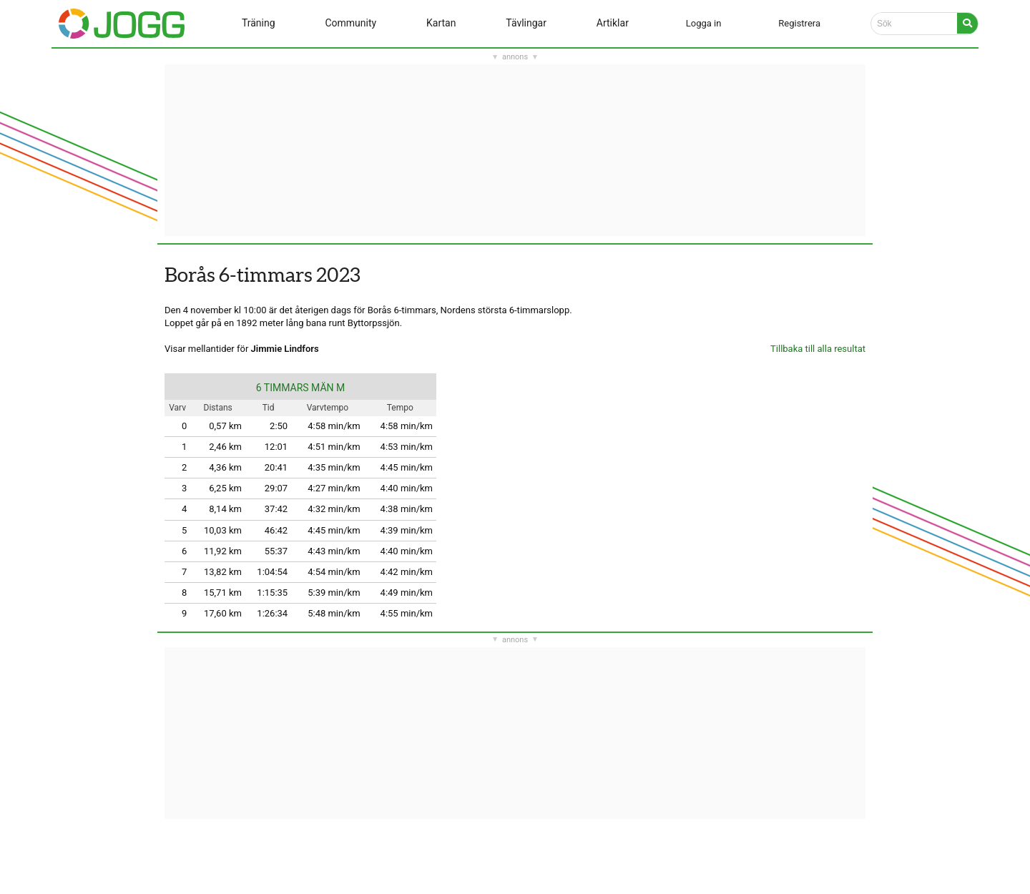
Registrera (799, 23)
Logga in (704, 23)
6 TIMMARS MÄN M (300, 387)
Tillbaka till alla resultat (817, 348)
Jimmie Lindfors (285, 348)
